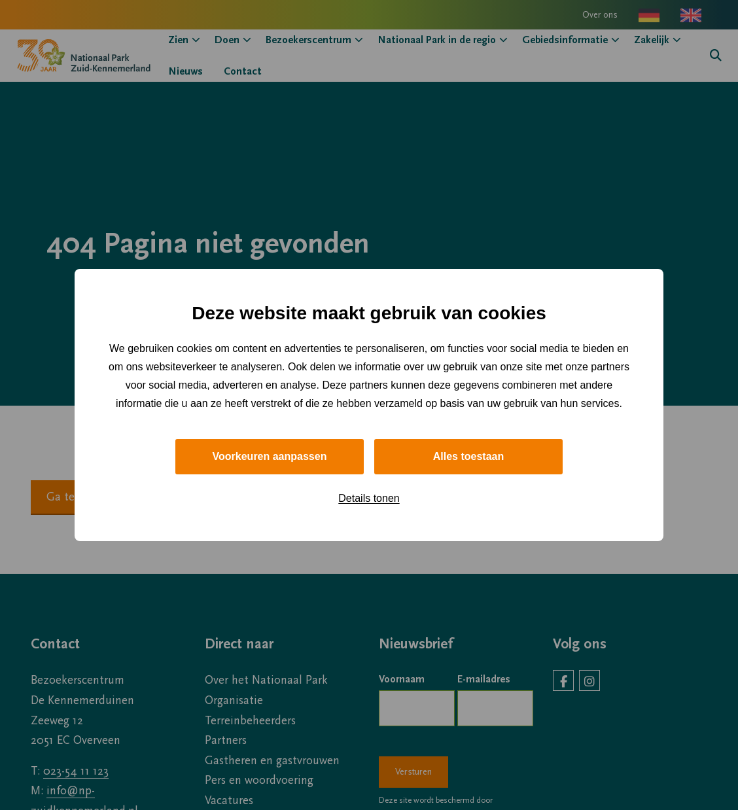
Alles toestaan (468, 456)
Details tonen (368, 498)
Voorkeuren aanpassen (270, 456)
